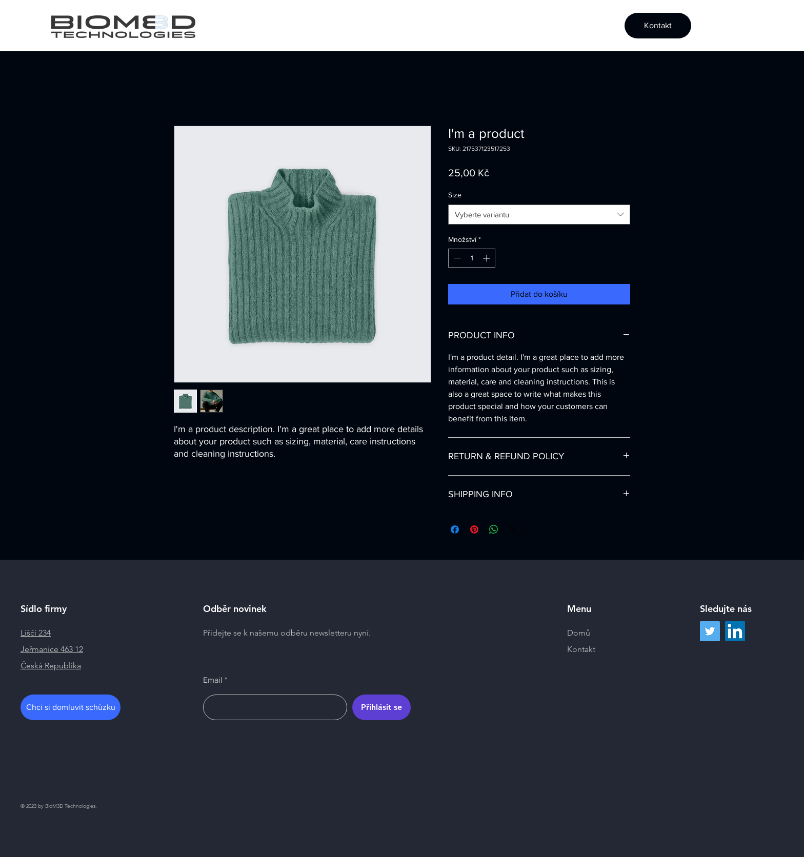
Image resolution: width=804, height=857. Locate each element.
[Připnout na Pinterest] (474, 529)
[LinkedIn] (735, 631)
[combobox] (539, 215)
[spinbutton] (472, 258)
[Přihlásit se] (381, 707)
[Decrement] (456, 258)
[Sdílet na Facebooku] (455, 529)
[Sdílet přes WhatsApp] (494, 529)
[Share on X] (513, 529)
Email (213, 680)
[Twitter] (710, 631)
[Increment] (487, 258)
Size (454, 195)
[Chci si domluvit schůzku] (70, 707)
